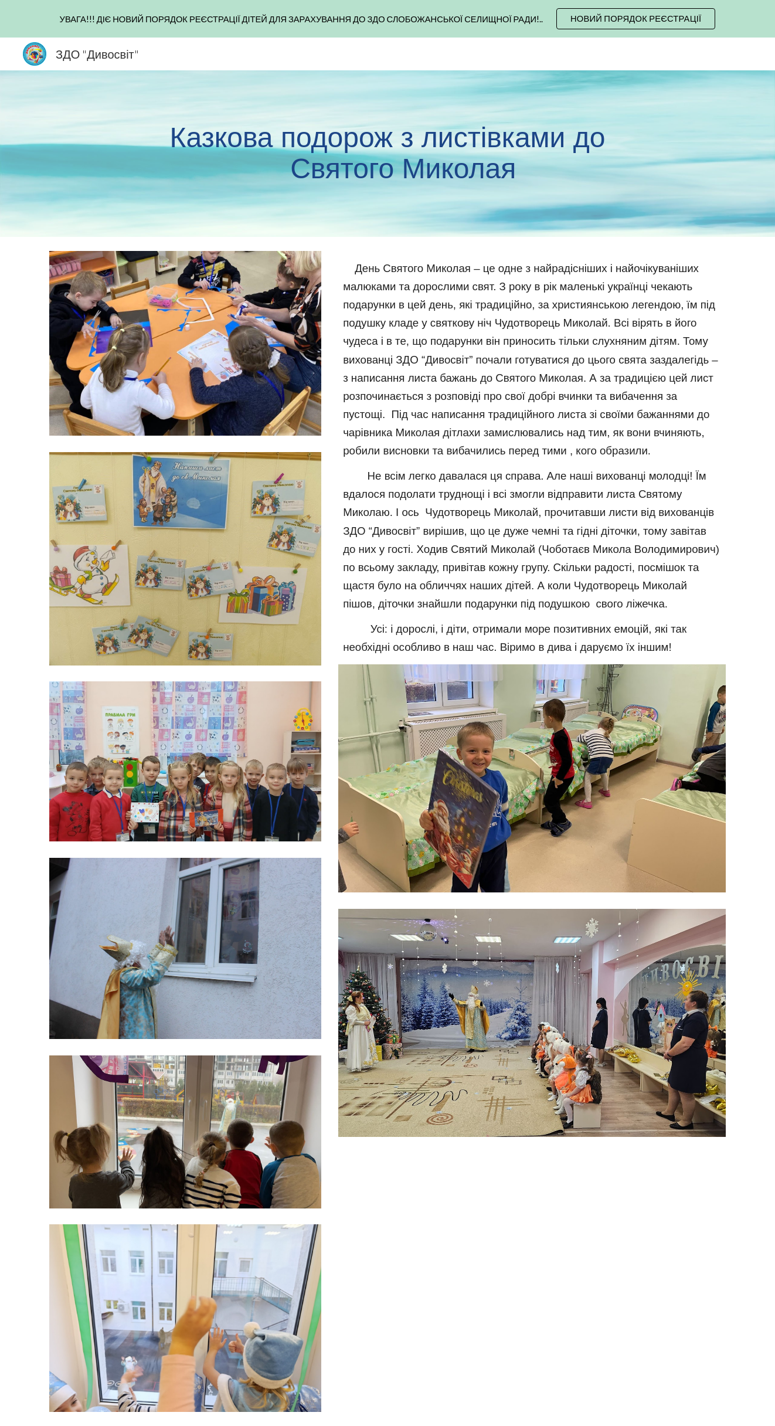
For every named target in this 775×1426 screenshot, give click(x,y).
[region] (387, 19)
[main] (387, 153)
